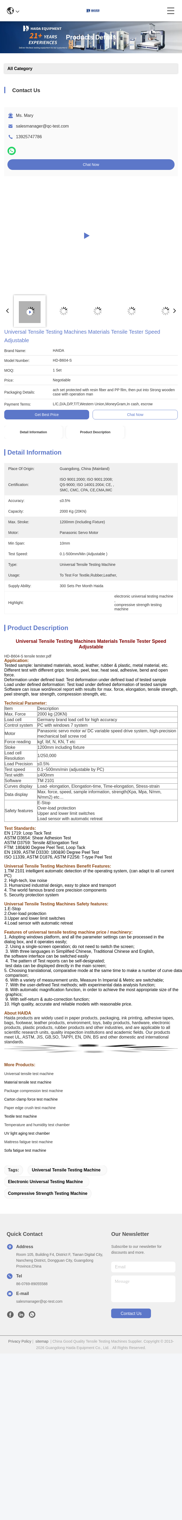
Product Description (95, 432)
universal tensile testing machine (66, 1170)
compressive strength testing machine (47, 1193)
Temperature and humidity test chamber (37, 1125)
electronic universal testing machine (45, 1181)
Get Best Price (47, 414)
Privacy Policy (19, 1341)
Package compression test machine (33, 1091)
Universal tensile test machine (29, 1074)
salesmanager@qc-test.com (42, 126)
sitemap (41, 1341)
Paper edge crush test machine (30, 1108)
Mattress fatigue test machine (29, 1142)
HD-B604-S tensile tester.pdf (27, 656)
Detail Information (33, 432)
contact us (131, 1313)
